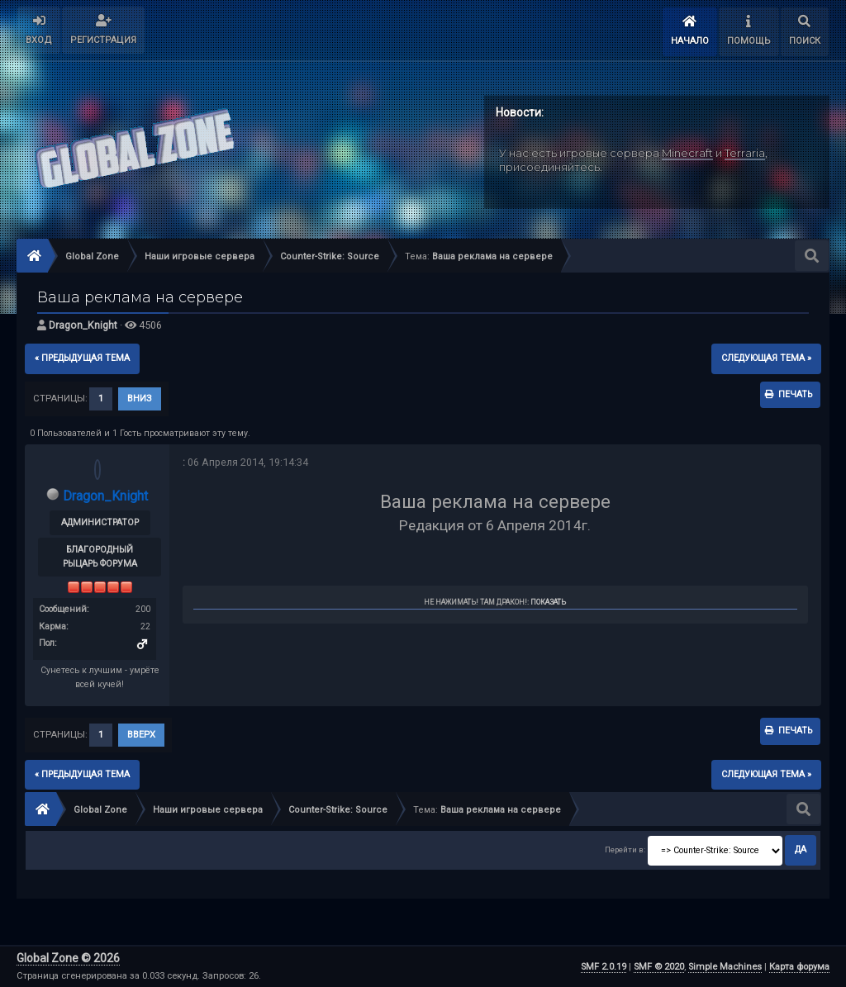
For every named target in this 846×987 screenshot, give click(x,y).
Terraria (745, 152)
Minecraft (687, 152)
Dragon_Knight (83, 325)
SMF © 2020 (659, 966)
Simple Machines (725, 966)
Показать (548, 602)
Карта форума (799, 966)
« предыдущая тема (82, 358)
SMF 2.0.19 (603, 966)
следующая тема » (766, 358)
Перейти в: (625, 849)
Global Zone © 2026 (68, 958)
